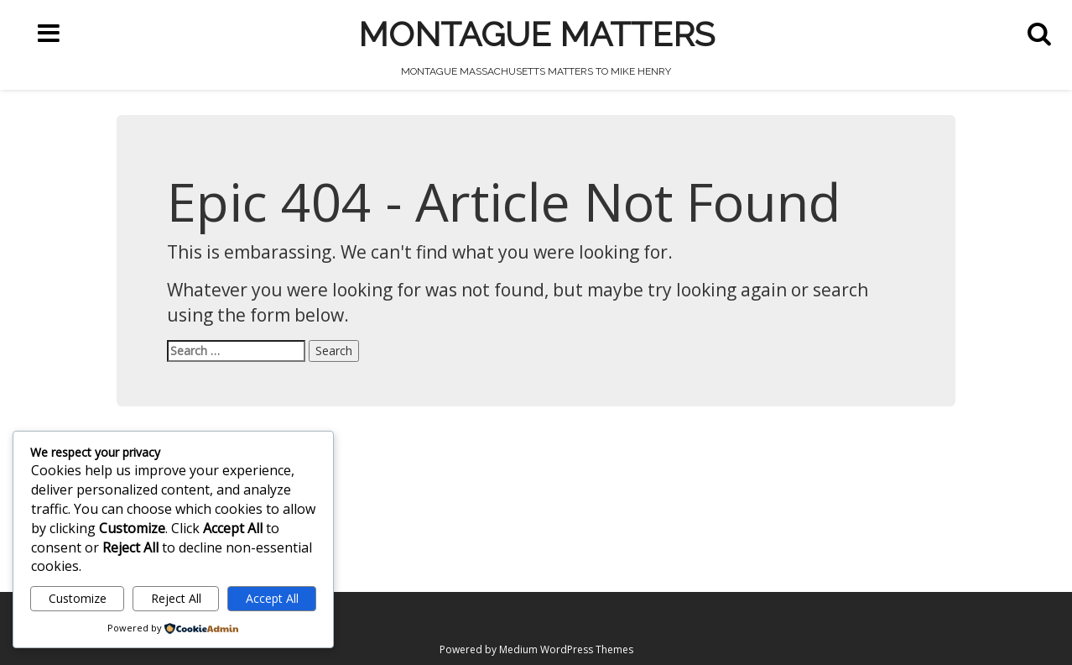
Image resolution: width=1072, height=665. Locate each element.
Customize (78, 598)
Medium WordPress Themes (566, 649)
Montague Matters (536, 34)
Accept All (272, 598)
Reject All (176, 598)
